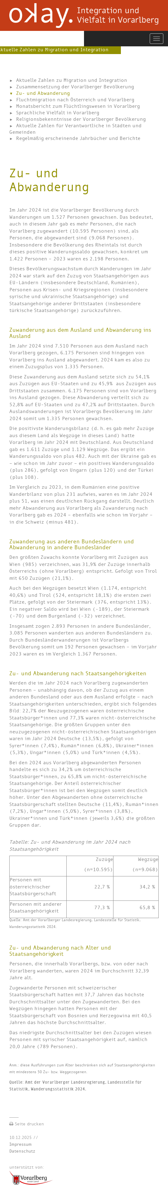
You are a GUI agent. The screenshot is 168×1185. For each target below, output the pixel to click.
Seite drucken (26, 1124)
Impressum (20, 1144)
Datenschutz (22, 1151)
